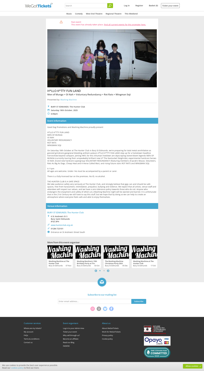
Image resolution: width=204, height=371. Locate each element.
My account (28, 332)
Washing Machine (68, 99)
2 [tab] (104, 270)
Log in (127, 5)
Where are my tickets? (33, 328)
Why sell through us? (71, 335)
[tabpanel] (60, 256)
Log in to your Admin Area (73, 328)
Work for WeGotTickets (111, 332)
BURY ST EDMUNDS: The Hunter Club (65, 212)
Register (139, 5)
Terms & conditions (31, 339)
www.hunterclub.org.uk (62, 225)
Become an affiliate (70, 339)
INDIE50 (66, 346)
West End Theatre (94, 13)
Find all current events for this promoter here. (125, 24)
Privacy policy (107, 335)
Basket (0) (153, 5)
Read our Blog (68, 342)
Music (69, 13)
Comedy (79, 13)
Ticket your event (170, 5)
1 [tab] (100, 270)
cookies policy (17, 368)
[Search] (110, 5)
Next (108, 270)
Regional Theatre (113, 13)
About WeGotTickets (110, 328)
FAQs (26, 335)
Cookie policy (107, 339)
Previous (96, 270)
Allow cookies (192, 366)
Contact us (28, 342)
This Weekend (131, 13)
